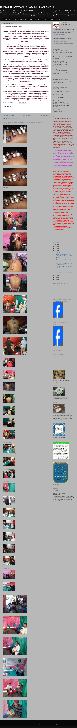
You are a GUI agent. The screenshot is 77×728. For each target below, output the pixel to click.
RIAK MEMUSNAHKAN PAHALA (64, 272)
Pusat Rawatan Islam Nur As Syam (60, 301)
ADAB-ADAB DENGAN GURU (63, 257)
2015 (56, 246)
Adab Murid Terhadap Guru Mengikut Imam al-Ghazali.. (64, 264)
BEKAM (58, 19)
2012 (56, 250)
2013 (56, 248)
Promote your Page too (57, 319)
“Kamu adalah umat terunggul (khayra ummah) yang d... (65, 260)
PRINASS (64, 22)
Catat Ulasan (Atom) (12, 118)
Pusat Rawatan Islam (57, 324)
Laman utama (26, 115)
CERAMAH (38, 19)
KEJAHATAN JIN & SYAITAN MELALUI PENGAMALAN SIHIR (64, 255)
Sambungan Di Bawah (61, 270)
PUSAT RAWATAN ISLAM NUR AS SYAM (27, 7)
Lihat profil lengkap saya (59, 34)
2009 (56, 279)
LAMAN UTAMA (7, 19)
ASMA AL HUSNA (48, 19)
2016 (56, 244)
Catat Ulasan (8, 109)
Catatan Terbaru (8, 115)
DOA (16, 19)
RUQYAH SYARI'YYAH (26, 19)
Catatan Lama (44, 115)
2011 (56, 275)
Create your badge (56, 346)
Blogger (56, 724)
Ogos (57, 252)
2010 (56, 277)
